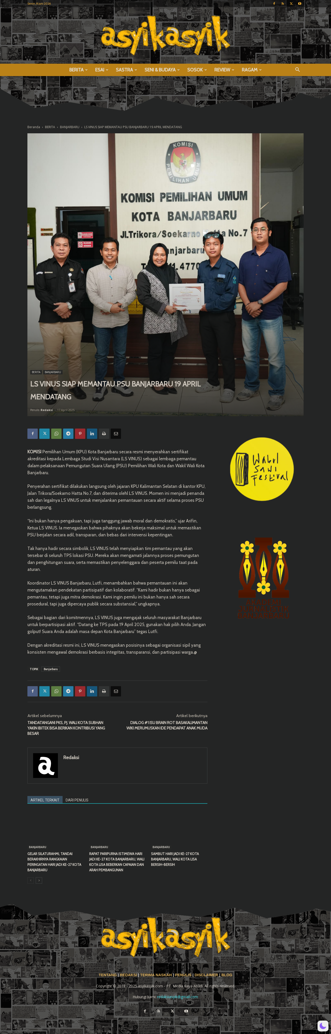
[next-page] (39, 880)
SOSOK (197, 70)
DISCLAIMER (206, 975)
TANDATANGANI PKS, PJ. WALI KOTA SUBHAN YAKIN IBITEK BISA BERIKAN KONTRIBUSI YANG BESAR (66, 728)
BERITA (78, 70)
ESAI (101, 70)
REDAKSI (128, 975)
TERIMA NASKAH (156, 975)
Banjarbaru (51, 669)
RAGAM (252, 70)
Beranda (33, 127)
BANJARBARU (69, 127)
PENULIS (184, 975)
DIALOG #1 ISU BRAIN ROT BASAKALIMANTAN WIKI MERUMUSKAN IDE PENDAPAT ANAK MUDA (166, 725)
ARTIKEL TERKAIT (45, 800)
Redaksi (47, 410)
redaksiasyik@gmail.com (177, 996)
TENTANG (108, 975)
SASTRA (126, 70)
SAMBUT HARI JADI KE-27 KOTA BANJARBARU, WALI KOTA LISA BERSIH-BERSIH (175, 859)
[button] (297, 70)
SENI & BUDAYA (162, 70)
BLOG (226, 975)
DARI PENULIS (77, 800)
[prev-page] (30, 880)
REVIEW (224, 70)
